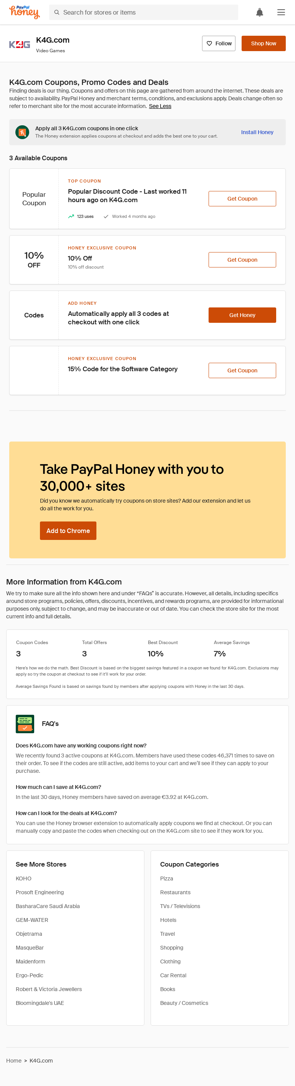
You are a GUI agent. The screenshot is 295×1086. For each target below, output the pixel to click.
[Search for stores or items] (143, 12)
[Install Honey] (257, 132)
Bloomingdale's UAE (40, 1003)
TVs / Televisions (180, 906)
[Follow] (218, 43)
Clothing (170, 961)
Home (14, 1060)
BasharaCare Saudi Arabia (48, 906)
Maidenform (30, 961)
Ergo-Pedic (29, 975)
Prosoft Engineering (40, 892)
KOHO (23, 878)
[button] (281, 12)
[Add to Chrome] (68, 530)
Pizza (166, 878)
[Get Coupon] (242, 198)
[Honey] (24, 12)
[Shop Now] (264, 43)
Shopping (171, 947)
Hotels (168, 920)
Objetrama (29, 933)
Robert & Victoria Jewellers (49, 989)
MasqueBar (30, 947)
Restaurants (175, 892)
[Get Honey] (242, 315)
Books (167, 989)
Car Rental (173, 975)
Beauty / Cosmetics (184, 1003)
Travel (167, 933)
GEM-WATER (32, 920)
